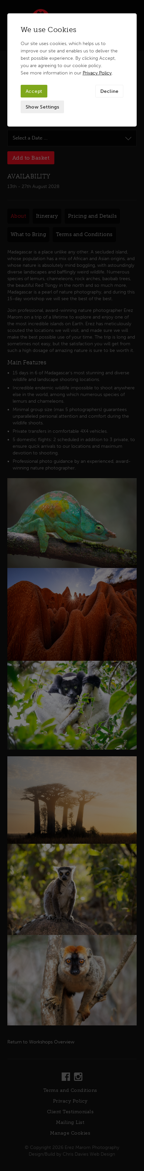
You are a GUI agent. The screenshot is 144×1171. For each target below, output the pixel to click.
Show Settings (42, 107)
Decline (109, 91)
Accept (34, 91)
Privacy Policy (97, 73)
